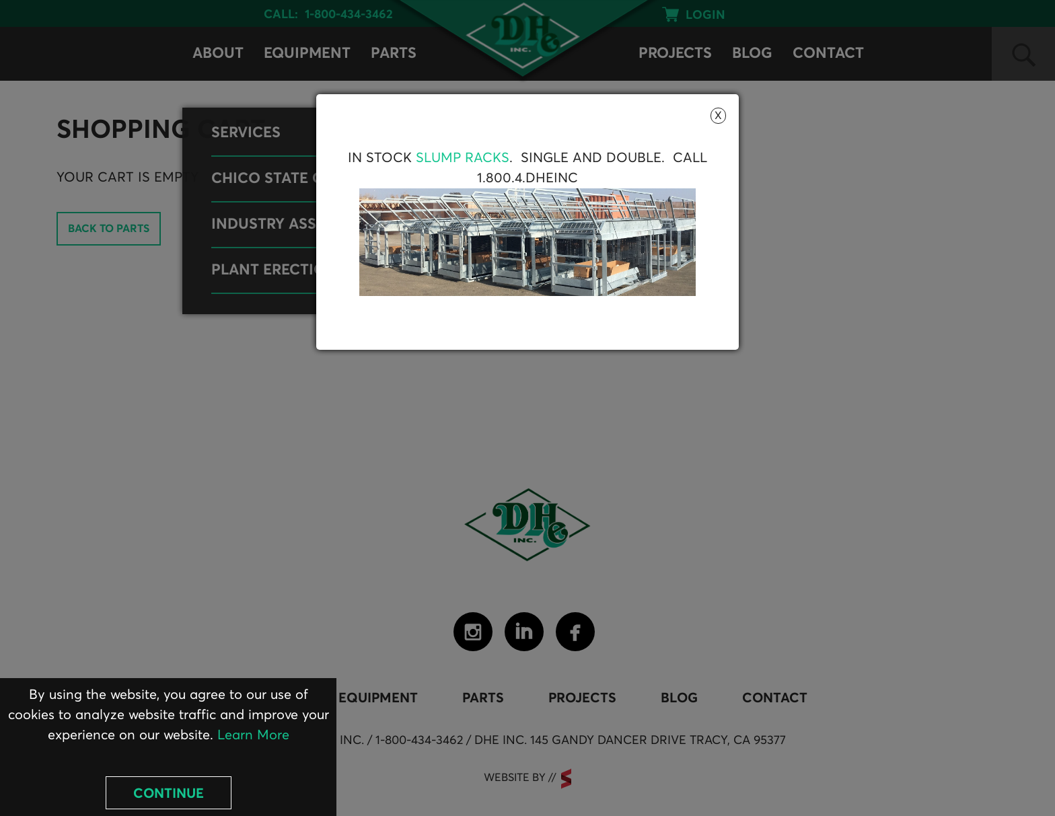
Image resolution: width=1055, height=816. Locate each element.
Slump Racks (462, 158)
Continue (168, 794)
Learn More (253, 735)
